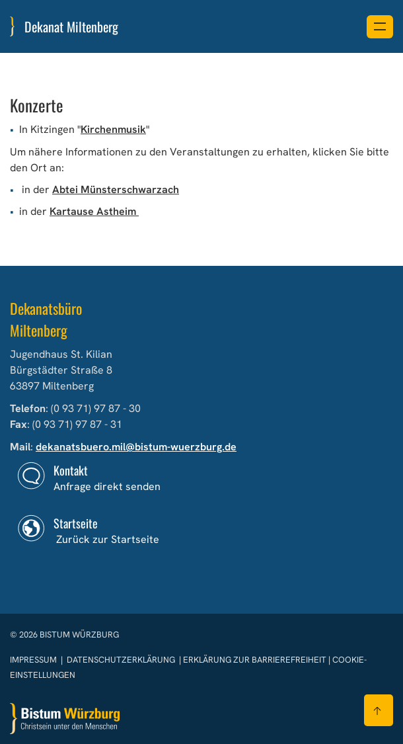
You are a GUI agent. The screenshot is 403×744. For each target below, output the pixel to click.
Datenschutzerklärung (121, 659)
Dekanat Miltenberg (71, 26)
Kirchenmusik (113, 129)
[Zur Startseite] (65, 718)
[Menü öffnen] (380, 26)
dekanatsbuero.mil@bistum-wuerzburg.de (136, 447)
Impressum (34, 659)
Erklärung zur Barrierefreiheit (254, 659)
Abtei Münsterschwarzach (115, 189)
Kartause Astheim (94, 211)
